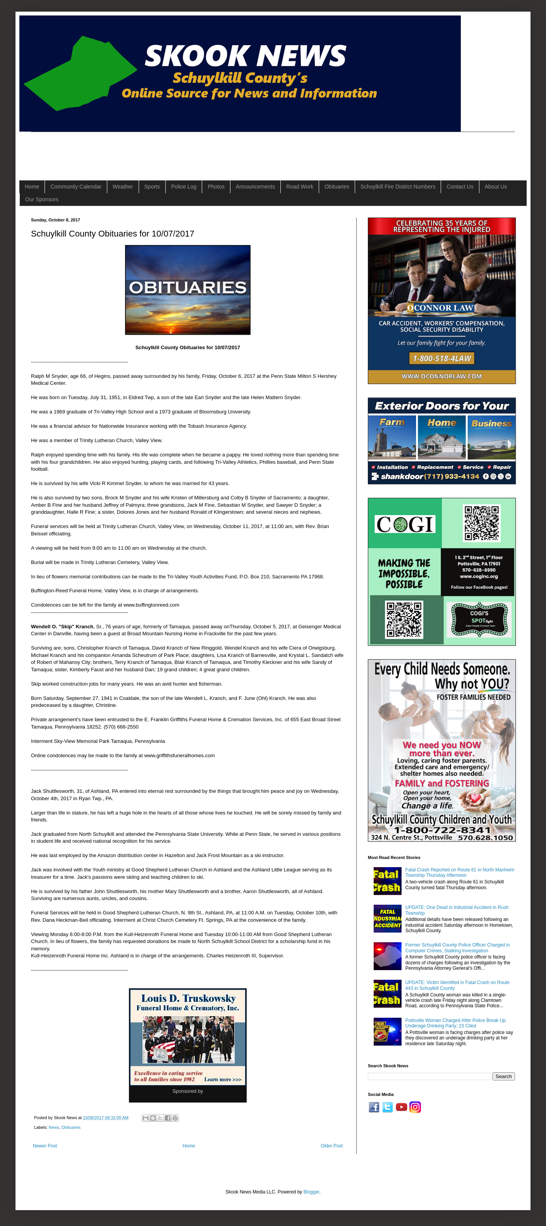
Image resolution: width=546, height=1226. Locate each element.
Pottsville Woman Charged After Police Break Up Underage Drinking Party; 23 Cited (455, 1023)
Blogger (311, 1192)
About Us (496, 186)
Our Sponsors (41, 199)
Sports (152, 186)
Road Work (299, 186)
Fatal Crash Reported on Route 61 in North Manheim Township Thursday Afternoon (459, 872)
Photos (216, 186)
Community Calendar (75, 186)
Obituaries (337, 186)
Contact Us (459, 186)
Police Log (183, 186)
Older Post (332, 1146)
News (54, 1127)
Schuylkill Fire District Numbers (398, 186)
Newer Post (45, 1146)
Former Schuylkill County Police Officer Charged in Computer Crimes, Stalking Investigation (457, 947)
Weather (123, 186)
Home (32, 186)
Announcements (255, 186)
